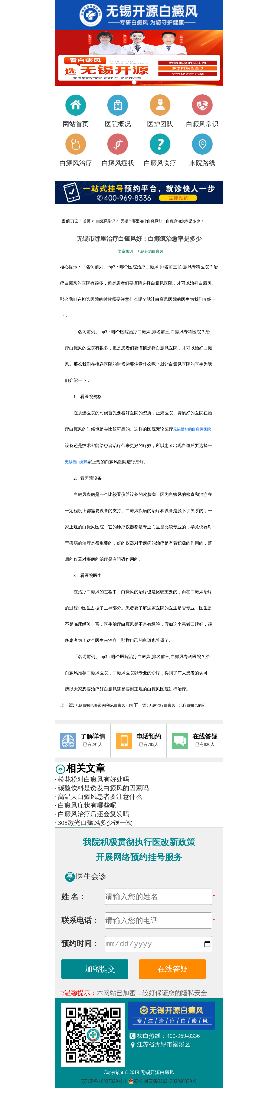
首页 (87, 221)
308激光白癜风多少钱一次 (94, 822)
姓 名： (73, 896)
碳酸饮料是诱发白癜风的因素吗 (102, 788)
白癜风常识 (106, 221)
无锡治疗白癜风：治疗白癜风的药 (177, 705)
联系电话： (80, 920)
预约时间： (80, 944)
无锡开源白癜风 (157, 1073)
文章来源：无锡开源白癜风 (140, 251)
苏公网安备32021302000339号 (165, 1082)
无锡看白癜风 (76, 462)
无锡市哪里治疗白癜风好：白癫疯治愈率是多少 (161, 221)
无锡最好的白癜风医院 (192, 429)
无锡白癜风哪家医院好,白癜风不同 (104, 705)
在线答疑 (172, 970)
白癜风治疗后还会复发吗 (92, 814)
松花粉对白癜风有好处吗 (92, 779)
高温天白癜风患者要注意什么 (98, 796)
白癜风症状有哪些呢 (85, 805)
